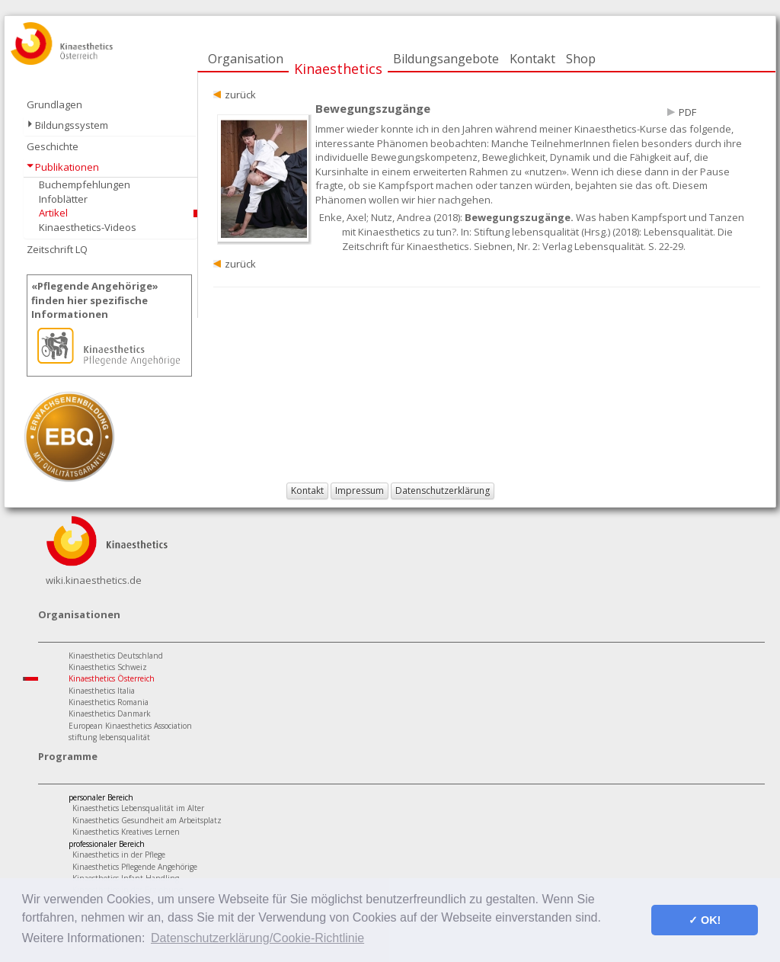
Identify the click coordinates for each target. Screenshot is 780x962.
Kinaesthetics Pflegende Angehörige (134, 866)
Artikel (53, 213)
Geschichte (52, 146)
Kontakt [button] (307, 490)
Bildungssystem (71, 125)
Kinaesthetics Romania (109, 702)
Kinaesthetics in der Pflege (118, 854)
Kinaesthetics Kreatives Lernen (126, 831)
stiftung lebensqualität (109, 737)
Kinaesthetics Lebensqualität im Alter (138, 808)
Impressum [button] (359, 490)
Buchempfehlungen (84, 184)
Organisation (245, 58)
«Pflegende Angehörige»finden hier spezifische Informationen (94, 300)
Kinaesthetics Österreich (112, 678)
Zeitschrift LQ (57, 249)
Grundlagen (54, 104)
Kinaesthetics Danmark (110, 713)
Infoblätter (63, 199)
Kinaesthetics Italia (102, 690)
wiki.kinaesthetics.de (94, 580)
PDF (687, 112)
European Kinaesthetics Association (130, 725)
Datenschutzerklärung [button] (442, 490)
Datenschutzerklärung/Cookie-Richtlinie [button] (257, 938)
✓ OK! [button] (705, 920)
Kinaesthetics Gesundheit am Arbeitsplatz (147, 820)
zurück (240, 94)
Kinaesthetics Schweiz (108, 667)
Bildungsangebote (446, 58)
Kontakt (532, 58)
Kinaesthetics (338, 68)
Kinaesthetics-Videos (87, 227)
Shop (581, 58)
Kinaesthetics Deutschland (116, 655)
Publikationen (67, 167)
